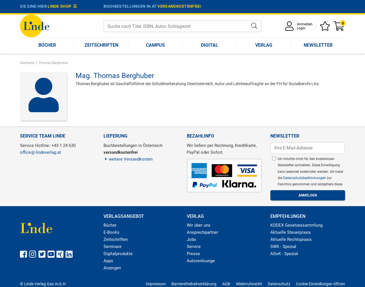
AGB (226, 284)
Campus (155, 45)
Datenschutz (279, 284)
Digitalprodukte (118, 253)
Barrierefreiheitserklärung (193, 284)
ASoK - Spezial (284, 253)
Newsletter (318, 45)
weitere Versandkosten (128, 159)
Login (301, 28)
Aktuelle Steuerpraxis (290, 232)
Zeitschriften (101, 45)
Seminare (112, 246)
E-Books (111, 232)
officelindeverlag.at (40, 152)
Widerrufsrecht (249, 284)
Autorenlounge (201, 260)
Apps (108, 260)
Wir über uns (198, 225)
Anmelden (305, 24)
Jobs (191, 239)
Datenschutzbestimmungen (305, 178)
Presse (193, 253)
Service (194, 246)
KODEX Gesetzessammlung (296, 225)
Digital (209, 45)
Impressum (156, 284)
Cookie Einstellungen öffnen (320, 284)
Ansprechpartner (202, 232)
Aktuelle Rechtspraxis (291, 239)
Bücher (47, 45)
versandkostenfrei (179, 6)
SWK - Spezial (283, 246)
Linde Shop (62, 6)
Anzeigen (112, 267)
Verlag (263, 45)
